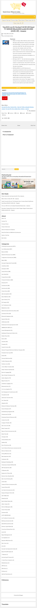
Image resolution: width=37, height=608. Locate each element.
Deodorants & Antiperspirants (9, 324)
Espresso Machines (6, 540)
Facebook (10, 113)
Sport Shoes (4, 299)
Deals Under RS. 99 (30, 20)
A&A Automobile (5, 293)
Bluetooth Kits (5, 386)
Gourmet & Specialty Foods (8, 263)
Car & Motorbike (5, 249)
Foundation (4, 394)
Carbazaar (4, 459)
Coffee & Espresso (6, 361)
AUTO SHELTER (5, 515)
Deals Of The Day (6, 20)
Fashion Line (5, 364)
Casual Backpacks (6, 330)
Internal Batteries (6, 358)
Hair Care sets (5, 425)
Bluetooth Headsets (6, 316)
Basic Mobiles (5, 296)
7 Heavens (4, 554)
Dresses (3, 282)
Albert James (5, 504)
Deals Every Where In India (11, 12)
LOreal (3, 481)
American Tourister (6, 397)
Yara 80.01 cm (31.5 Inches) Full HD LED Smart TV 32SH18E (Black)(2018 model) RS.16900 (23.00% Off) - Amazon (18, 29)
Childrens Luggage (6, 383)
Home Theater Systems (7, 369)
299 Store (4, 565)
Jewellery (4, 265)
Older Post (33, 125)
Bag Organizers (5, 456)
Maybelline (4, 308)
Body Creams (5, 428)
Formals (4, 344)
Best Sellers (22, 20)
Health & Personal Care (7, 254)
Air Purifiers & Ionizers (7, 518)
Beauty (3, 251)
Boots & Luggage (5, 372)
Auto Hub (4, 274)
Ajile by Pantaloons (6, 574)
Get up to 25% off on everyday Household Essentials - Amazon (17, 177)
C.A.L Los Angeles (6, 389)
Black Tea (4, 434)
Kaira (3, 338)
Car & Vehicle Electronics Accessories (10, 448)
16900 (5, 98)
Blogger (21, 595)
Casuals (4, 341)
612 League (4, 302)
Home (18, 125)
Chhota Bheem (5, 439)
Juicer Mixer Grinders (7, 366)
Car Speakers (5, 537)
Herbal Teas (4, 336)
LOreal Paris (5, 291)
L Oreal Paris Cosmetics (7, 560)
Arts (3, 546)
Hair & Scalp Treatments (7, 375)
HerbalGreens (5, 562)
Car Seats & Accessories (7, 490)
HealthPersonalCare (6, 523)
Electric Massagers (6, 506)
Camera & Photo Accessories (8, 484)
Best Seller (4, 238)
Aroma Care (4, 420)
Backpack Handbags (6, 462)
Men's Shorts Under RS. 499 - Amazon (10, 198)
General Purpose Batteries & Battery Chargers (12, 350)
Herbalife (4, 498)
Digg (4, 115)
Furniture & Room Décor (7, 529)
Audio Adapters (5, 378)
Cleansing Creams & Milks (8, 464)
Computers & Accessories (8, 257)
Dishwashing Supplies (7, 411)
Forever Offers (15, 20)
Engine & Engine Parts (7, 492)
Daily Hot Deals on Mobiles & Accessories (11, 232)
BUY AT (18, 87)
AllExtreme (4, 322)
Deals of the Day (5, 235)
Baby (3, 260)
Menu (18, 16)
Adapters (4, 403)
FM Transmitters (6, 467)
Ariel (3, 532)
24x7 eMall (4, 495)
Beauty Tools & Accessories (8, 431)
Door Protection (5, 445)
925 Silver (4, 568)
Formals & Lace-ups (6, 352)
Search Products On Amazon (8, 229)
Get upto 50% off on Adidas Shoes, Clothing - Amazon (17, 108)
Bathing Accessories (6, 520)
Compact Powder (6, 422)
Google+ (22, 113)
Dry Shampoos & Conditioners (9, 392)
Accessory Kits (5, 313)
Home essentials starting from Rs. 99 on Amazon (13, 196)
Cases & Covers (5, 347)
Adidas (3, 442)
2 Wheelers (4, 470)
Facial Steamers (5, 408)
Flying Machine (5, 453)
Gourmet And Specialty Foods (9, 548)
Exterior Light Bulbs (6, 526)
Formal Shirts (5, 277)
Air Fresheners (5, 305)
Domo (3, 355)
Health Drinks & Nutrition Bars (9, 310)
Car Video (4, 400)
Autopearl (4, 268)
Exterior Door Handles (7, 476)
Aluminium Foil (5, 414)
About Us (4, 218)
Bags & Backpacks (6, 534)
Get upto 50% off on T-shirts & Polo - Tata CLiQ (11, 107)
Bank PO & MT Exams (7, 551)
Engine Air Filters (6, 473)
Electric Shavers (5, 450)
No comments (32, 110)
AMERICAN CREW (6, 327)
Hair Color (4, 543)
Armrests (4, 512)
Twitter (17, 113)
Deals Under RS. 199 (18, 23)
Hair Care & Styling (6, 478)
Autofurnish (5, 288)
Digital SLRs (5, 319)
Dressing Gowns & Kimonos (8, 417)
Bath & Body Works (6, 501)
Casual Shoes (5, 487)
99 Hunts (4, 571)
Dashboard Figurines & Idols (8, 333)
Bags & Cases (5, 380)
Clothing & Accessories (7, 246)
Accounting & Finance (7, 557)
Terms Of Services (6, 226)
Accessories (4, 285)
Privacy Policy (5, 224)
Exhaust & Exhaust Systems (8, 406)
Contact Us (4, 221)
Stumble (28, 113)
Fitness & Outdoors (6, 279)
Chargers (4, 436)
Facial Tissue (5, 509)
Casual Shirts (5, 271)
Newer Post (4, 125)
